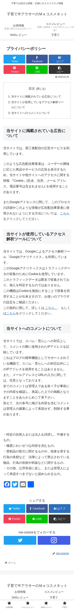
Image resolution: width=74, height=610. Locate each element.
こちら (64, 213)
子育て (54, 597)
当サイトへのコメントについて (30, 112)
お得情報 (20, 591)
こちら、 (51, 308)
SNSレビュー (20, 597)
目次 (32, 88)
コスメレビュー (54, 591)
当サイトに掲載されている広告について (36, 96)
